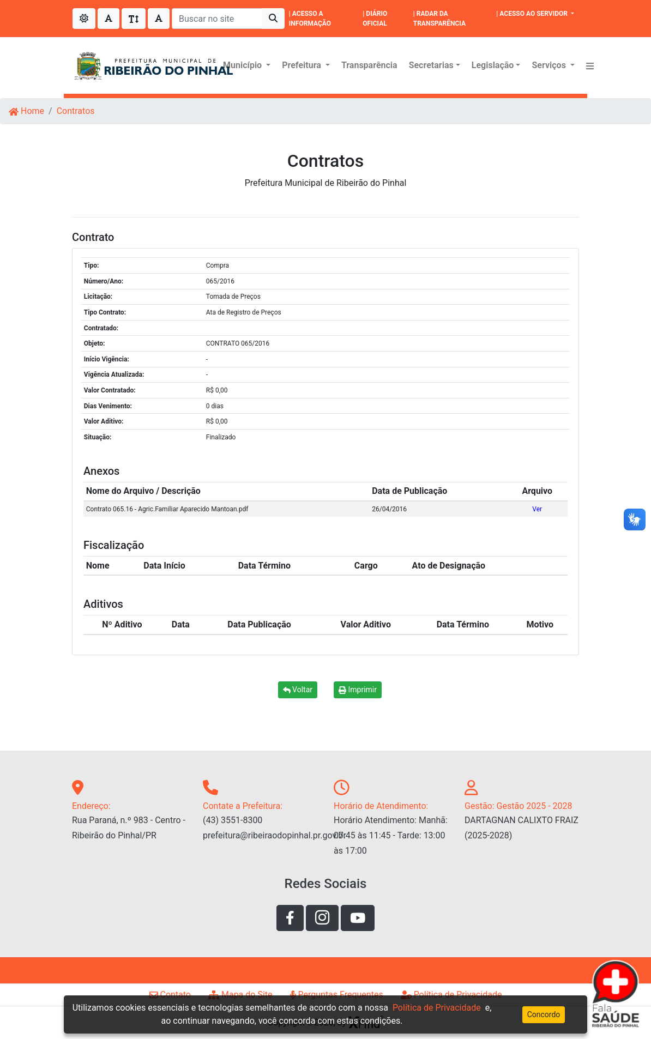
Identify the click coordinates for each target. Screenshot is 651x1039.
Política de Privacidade (437, 1007)
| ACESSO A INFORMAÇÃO (310, 18)
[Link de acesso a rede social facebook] (290, 918)
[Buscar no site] (217, 18)
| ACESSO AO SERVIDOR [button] (532, 13)
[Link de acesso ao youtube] (358, 918)
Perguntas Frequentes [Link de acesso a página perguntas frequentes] (336, 994)
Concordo (543, 1014)
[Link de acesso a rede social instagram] (322, 918)
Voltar (297, 689)
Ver (537, 509)
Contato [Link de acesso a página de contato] (170, 994)
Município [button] (243, 65)
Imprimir (358, 689)
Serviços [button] (550, 65)
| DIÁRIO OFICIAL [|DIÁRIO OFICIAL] (375, 18)
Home (26, 111)
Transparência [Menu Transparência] (369, 65)
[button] (590, 65)
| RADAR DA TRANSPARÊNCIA (439, 18)
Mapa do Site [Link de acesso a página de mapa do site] (240, 994)
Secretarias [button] (431, 65)
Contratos (76, 111)
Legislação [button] (493, 65)
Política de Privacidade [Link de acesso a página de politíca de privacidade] (451, 994)
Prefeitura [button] (302, 65)
